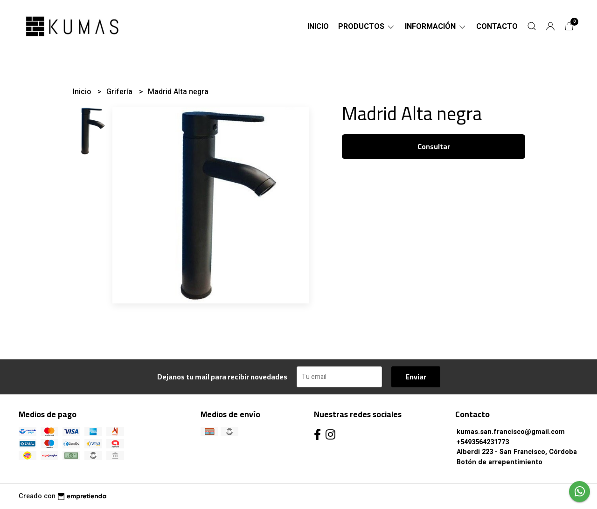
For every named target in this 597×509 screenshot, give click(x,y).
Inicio (318, 26)
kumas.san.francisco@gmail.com (511, 432)
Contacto (497, 26)
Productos (367, 26)
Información (436, 26)
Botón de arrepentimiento (499, 462)
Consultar (433, 146)
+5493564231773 (483, 442)
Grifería (120, 91)
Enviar (415, 377)
